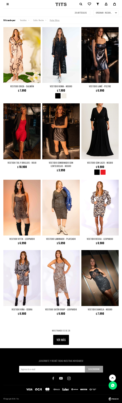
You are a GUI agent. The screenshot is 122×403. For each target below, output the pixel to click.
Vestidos (23, 20)
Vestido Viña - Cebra (22, 309)
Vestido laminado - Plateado (61, 239)
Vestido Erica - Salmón (22, 86)
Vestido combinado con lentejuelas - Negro (61, 164)
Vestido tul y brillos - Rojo (22, 162)
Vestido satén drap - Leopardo (61, 309)
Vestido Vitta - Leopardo (22, 239)
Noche (38, 20)
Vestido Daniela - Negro (100, 309)
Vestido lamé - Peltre (100, 86)
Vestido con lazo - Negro (100, 162)
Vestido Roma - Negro (61, 86)
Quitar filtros (55, 20)
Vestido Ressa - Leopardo (100, 239)
